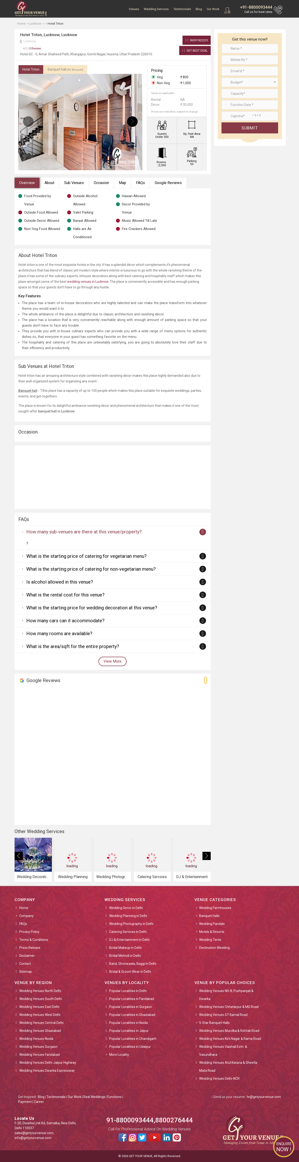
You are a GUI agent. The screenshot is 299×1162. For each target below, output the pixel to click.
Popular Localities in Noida (128, 1023)
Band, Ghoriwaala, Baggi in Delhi (132, 964)
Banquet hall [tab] (65, 69)
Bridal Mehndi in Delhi (125, 956)
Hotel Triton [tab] (30, 69)
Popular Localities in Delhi (128, 991)
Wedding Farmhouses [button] (215, 908)
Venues (134, 9)
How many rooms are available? (59, 633)
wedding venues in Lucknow (87, 281)
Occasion (101, 183)
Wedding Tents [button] (210, 940)
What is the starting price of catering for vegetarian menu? (86, 556)
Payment (25, 1102)
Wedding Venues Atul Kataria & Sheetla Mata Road (228, 1066)
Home (23, 908)
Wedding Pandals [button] (212, 924)
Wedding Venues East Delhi (39, 1007)
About (49, 183)
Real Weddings (94, 1097)
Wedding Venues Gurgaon (38, 1047)
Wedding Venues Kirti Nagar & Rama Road (230, 1039)
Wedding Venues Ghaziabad (40, 1031)
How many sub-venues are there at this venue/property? (84, 532)
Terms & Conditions (33, 940)
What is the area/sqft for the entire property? (72, 646)
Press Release (29, 948)
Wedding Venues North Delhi (40, 991)
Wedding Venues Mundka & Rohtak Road (229, 1031)
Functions (114, 1097)
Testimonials (182, 9)
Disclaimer (27, 956)
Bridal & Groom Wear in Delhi (130, 971)
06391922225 (196, 40)
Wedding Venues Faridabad (39, 1054)
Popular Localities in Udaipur (130, 1047)
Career (39, 1102)
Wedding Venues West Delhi (39, 1015)
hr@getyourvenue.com (264, 1097)
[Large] (249, 116)
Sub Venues (74, 183)
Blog (199, 9)
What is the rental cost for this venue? (65, 595)
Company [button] (26, 916)
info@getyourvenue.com (33, 1138)
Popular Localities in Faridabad (131, 999)
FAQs (140, 183)
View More (112, 661)
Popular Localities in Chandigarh (132, 1039)
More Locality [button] (119, 1054)
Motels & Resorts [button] (211, 932)
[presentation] (28, 121)
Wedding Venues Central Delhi (41, 1023)
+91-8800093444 (256, 7)
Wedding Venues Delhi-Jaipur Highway (47, 1062)
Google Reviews (168, 183)
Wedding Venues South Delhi (40, 999)
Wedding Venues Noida (36, 1039)
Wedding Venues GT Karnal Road (223, 1015)
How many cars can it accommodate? (65, 620)
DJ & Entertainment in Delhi (129, 940)
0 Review (32, 48)
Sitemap (25, 971)
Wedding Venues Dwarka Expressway (47, 1070)
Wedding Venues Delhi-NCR (219, 1078)
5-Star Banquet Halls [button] (214, 1023)
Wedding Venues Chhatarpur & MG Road (229, 1007)
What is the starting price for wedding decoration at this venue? (91, 608)
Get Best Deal (195, 50)
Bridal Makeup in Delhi (125, 948)
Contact (25, 964)
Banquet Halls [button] (209, 916)
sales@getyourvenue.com (34, 1133)
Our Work (213, 9)
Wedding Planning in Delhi (128, 916)
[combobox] (249, 82)
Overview (27, 183)
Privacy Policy (29, 932)
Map (122, 183)
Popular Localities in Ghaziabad (132, 1015)
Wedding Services (156, 9)
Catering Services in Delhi (128, 932)
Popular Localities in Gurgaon (130, 1007)
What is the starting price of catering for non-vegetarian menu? (91, 569)
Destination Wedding (214, 948)
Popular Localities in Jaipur (129, 1031)
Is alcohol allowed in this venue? (59, 582)
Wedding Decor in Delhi (126, 908)
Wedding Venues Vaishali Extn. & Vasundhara (223, 1050)
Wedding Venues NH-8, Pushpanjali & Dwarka (226, 995)
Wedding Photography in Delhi (131, 924)
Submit (249, 127)
